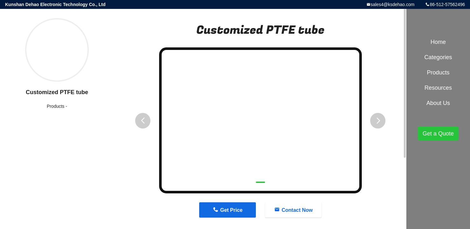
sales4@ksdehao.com (393, 4)
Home (438, 42)
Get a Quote (438, 133)
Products (55, 106)
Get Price (231, 210)
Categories (438, 57)
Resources (438, 88)
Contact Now (297, 210)
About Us (438, 103)
